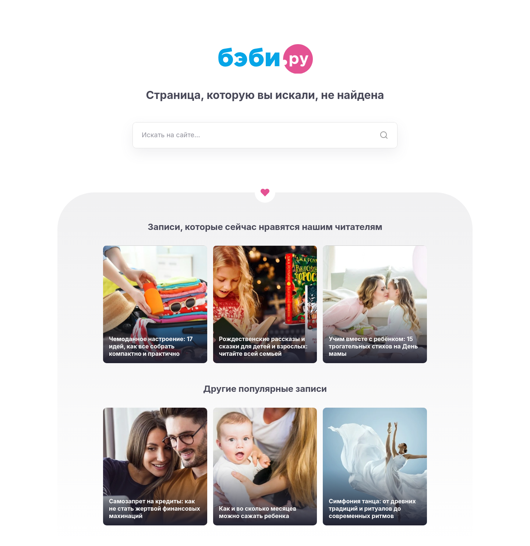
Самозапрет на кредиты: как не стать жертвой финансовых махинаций (154, 508)
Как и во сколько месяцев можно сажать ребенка (257, 512)
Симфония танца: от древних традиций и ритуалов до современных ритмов (372, 508)
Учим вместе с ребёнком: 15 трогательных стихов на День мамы (373, 346)
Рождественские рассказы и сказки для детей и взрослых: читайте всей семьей (263, 346)
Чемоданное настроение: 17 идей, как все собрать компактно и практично (151, 346)
